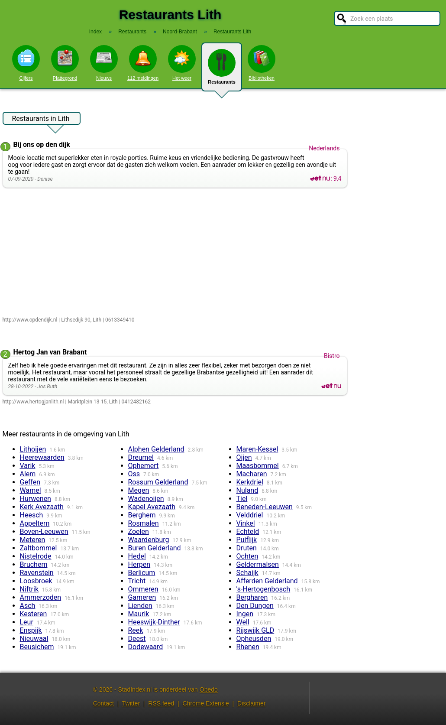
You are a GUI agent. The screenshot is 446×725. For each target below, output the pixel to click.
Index (95, 32)
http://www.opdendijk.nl (30, 320)
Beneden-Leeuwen (264, 507)
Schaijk (247, 573)
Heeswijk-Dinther (154, 622)
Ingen (245, 614)
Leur (26, 622)
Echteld (247, 531)
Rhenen (247, 647)
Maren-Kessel (257, 449)
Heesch (31, 515)
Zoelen (138, 531)
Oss (134, 474)
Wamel (30, 490)
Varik (28, 466)
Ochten (247, 556)
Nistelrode (36, 556)
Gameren (142, 597)
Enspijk (31, 630)
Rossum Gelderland (158, 482)
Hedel (137, 556)
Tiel (242, 498)
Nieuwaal (34, 638)
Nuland (247, 490)
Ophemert (143, 466)
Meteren (32, 540)
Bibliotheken (261, 63)
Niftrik (29, 589)
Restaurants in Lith (41, 119)
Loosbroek (36, 581)
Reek (135, 630)
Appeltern (35, 523)
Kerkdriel (249, 482)
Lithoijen (33, 449)
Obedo (209, 689)
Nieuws (104, 63)
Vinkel (245, 523)
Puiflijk (246, 540)
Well (242, 622)
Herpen (139, 564)
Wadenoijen (146, 498)
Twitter (131, 703)
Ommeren (143, 589)
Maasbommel (257, 466)
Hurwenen (35, 498)
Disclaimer (251, 703)
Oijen (244, 457)
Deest (137, 638)
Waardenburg (148, 540)
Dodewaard (145, 647)
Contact (103, 703)
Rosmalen (143, 523)
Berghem (142, 515)
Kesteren (33, 614)
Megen (138, 490)
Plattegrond (65, 63)
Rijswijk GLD (255, 630)
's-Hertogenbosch (263, 589)
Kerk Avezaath (42, 507)
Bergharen (252, 597)
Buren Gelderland (154, 548)
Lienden (140, 605)
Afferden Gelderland (267, 581)
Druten (246, 548)
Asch (28, 605)
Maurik (138, 614)
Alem (28, 474)
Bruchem (34, 564)
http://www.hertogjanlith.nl (33, 402)
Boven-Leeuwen (44, 531)
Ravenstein (37, 573)
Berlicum (141, 573)
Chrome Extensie (205, 703)
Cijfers (26, 63)
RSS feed (161, 703)
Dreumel (141, 457)
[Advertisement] (177, 252)
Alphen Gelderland (156, 449)
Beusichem (37, 647)
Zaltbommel (38, 548)
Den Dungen (255, 605)
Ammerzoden (40, 597)
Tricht (137, 581)
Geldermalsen (257, 564)
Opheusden (253, 638)
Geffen (30, 482)
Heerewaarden (42, 457)
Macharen (251, 474)
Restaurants (222, 70)
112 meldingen (142, 63)
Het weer (182, 63)
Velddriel (249, 515)
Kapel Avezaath (152, 507)
